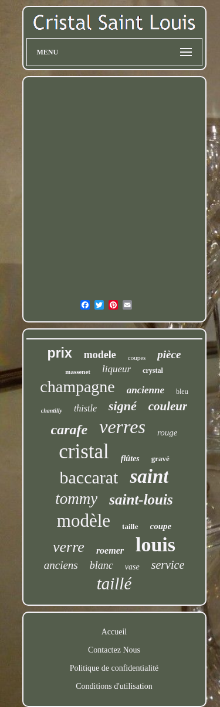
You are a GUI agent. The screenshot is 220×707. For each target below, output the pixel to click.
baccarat (89, 477)
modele (100, 355)
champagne (77, 386)
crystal (153, 370)
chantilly (51, 410)
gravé (160, 458)
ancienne (145, 390)
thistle (85, 408)
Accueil (114, 631)
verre (68, 546)
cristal (84, 451)
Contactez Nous (114, 650)
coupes (137, 357)
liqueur (116, 369)
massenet (77, 371)
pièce (169, 354)
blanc (101, 565)
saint (149, 476)
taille (130, 526)
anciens (61, 565)
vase (132, 566)
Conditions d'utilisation (114, 686)
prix (60, 353)
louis (155, 544)
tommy (76, 498)
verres (122, 426)
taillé (114, 583)
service (168, 564)
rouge (167, 432)
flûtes (130, 458)
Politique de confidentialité (114, 668)
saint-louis (140, 499)
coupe (161, 526)
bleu (182, 391)
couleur (168, 406)
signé (123, 406)
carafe (69, 429)
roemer (110, 550)
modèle (83, 520)
